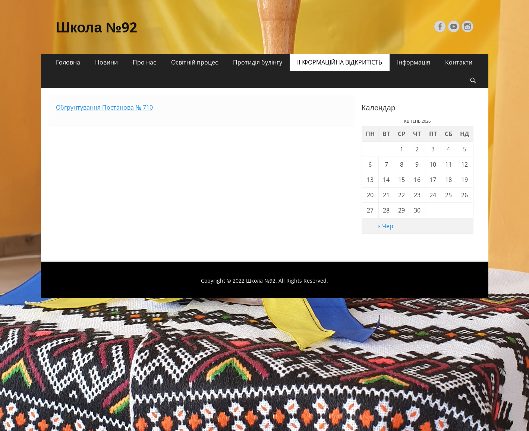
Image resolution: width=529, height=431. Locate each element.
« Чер (385, 226)
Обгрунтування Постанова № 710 (104, 107)
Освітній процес (194, 62)
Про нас (144, 62)
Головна (68, 62)
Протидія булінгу (257, 62)
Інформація (413, 62)
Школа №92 (97, 27)
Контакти (458, 62)
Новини (106, 62)
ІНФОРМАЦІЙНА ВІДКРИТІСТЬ (339, 62)
